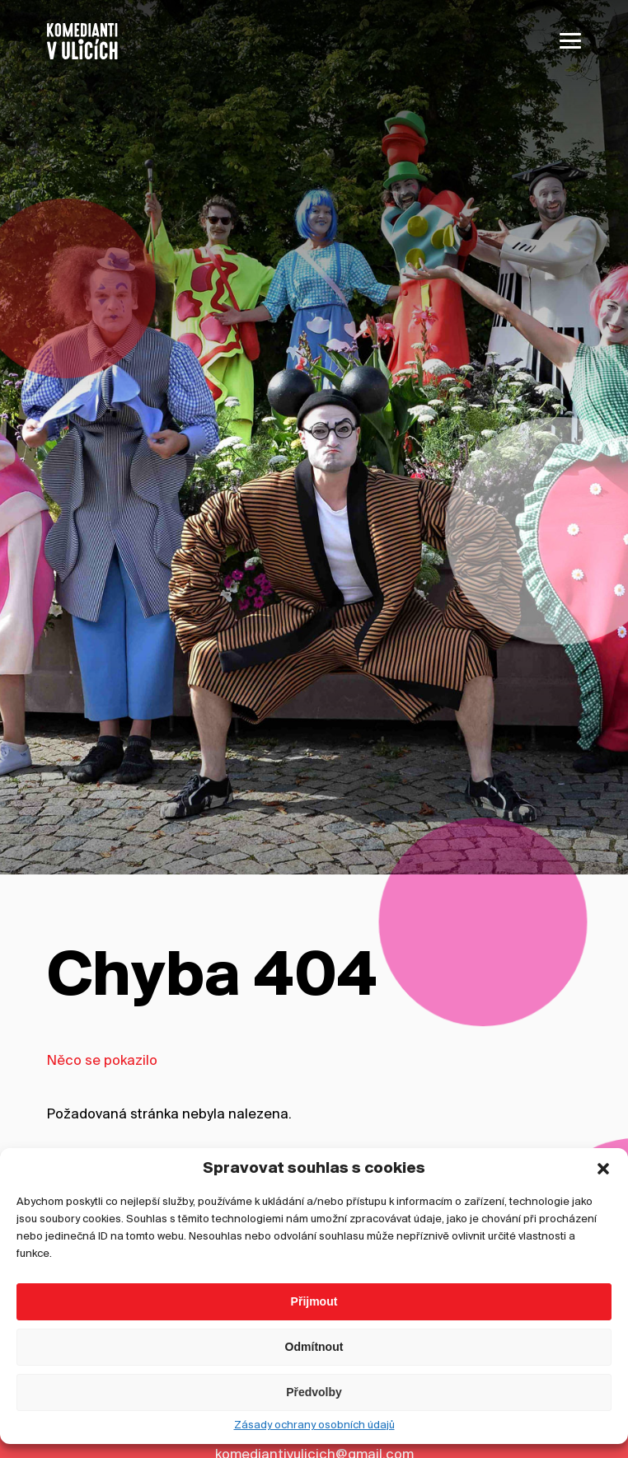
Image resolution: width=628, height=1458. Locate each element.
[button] (603, 1362)
